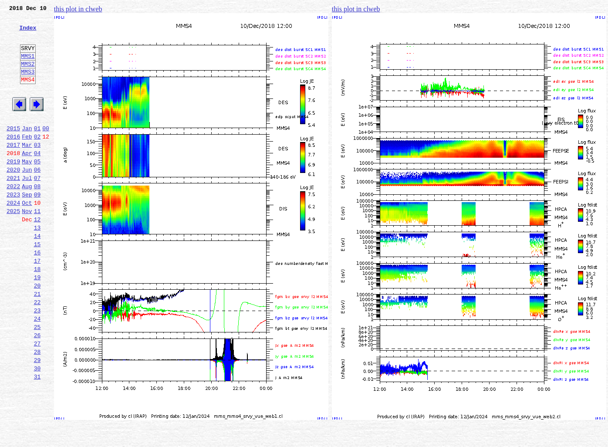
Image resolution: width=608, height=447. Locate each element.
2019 (13, 187)
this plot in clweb (78, 9)
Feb (27, 159)
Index (27, 33)
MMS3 (27, 84)
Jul (27, 206)
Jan (27, 149)
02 (37, 159)
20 (37, 331)
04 (37, 178)
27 (37, 398)
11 (37, 245)
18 (37, 312)
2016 (13, 159)
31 (37, 436)
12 (37, 254)
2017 (13, 168)
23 (37, 360)
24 (37, 369)
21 (37, 341)
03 (37, 168)
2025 (13, 245)
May (27, 187)
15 (37, 283)
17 (37, 302)
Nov (27, 245)
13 (37, 264)
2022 (13, 216)
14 (37, 274)
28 (37, 408)
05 (37, 187)
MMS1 (27, 66)
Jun (27, 197)
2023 (13, 226)
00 (45, 149)
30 (37, 427)
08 (37, 216)
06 (37, 197)
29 (37, 417)
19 (37, 321)
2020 (13, 197)
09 (37, 226)
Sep (27, 226)
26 (37, 389)
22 (37, 350)
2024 (13, 235)
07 (37, 206)
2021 (13, 206)
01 (37, 149)
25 (37, 379)
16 (37, 293)
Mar (27, 168)
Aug (27, 216)
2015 (13, 149)
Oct (27, 235)
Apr (27, 178)
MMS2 (27, 75)
